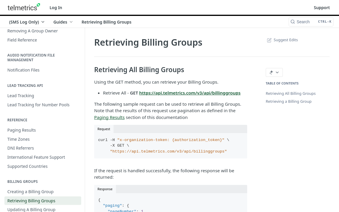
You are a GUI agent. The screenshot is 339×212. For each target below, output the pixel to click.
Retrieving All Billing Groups (291, 93)
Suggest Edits (282, 39)
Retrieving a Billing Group (289, 101)
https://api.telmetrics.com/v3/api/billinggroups (189, 93)
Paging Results (109, 117)
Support (322, 7)
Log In (55, 7)
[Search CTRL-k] (311, 21)
